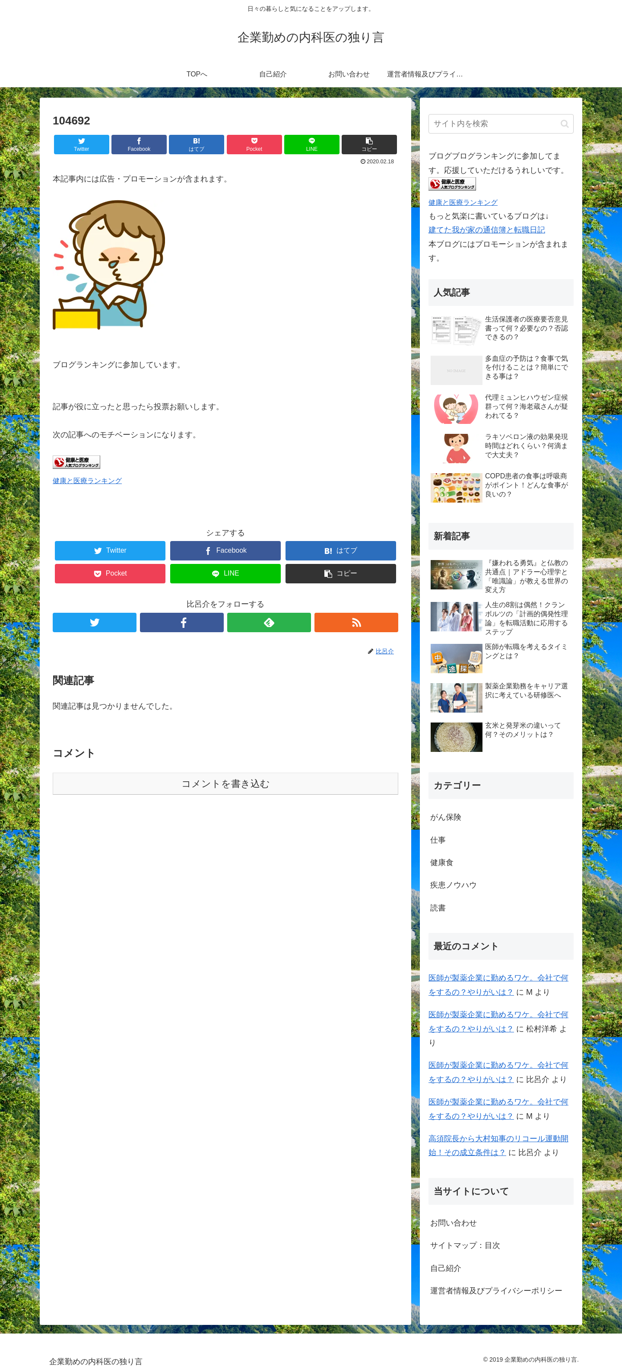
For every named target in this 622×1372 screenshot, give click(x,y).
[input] (501, 124)
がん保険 (445, 817)
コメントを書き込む (225, 783)
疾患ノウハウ (453, 885)
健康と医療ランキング (87, 480)
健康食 (442, 862)
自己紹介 (445, 1268)
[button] (564, 124)
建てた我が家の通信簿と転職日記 (486, 230)
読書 (438, 908)
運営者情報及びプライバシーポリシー (496, 1290)
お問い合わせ (453, 1223)
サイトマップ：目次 (465, 1245)
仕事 (438, 840)
